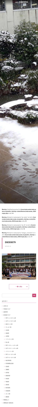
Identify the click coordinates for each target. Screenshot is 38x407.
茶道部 (7, 378)
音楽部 (7, 366)
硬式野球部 (8, 360)
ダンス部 (8, 393)
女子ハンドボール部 (11, 321)
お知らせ (6, 305)
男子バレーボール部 (11, 354)
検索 (34, 295)
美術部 (7, 384)
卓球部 (7, 336)
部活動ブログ (7, 315)
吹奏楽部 (8, 390)
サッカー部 (8, 327)
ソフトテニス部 (10, 339)
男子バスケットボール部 (12, 345)
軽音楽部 (8, 387)
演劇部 (7, 369)
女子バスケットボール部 (12, 348)
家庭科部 (8, 375)
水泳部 (7, 330)
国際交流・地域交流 (8, 402)
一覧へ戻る (19, 286)
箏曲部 (7, 381)
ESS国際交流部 (10, 363)
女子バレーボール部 (11, 357)
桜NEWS (6, 312)
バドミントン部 (10, 351)
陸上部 (7, 342)
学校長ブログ (7, 309)
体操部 (7, 333)
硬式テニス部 (9, 324)
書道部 (7, 396)
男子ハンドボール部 (11, 318)
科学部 (7, 372)
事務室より (6, 399)
